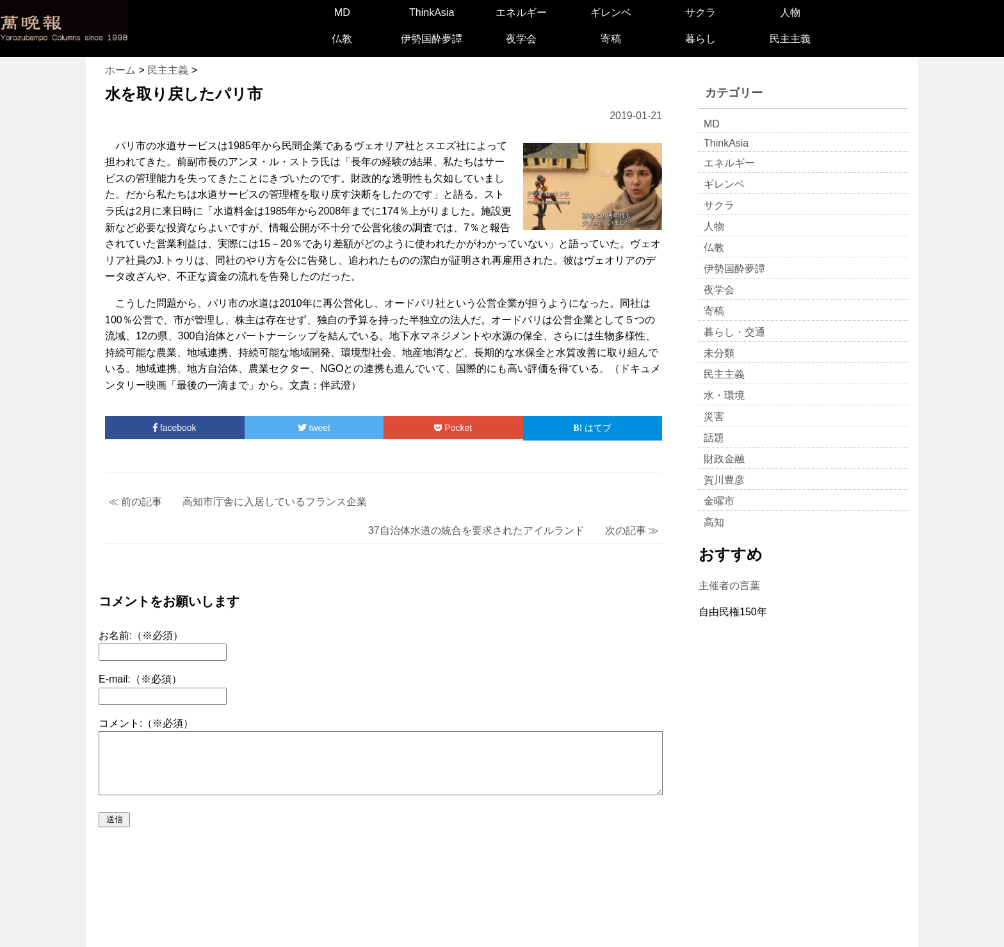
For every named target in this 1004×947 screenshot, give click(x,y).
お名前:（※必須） (141, 635)
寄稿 (611, 38)
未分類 (719, 353)
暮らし (700, 38)
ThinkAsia (431, 12)
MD (342, 12)
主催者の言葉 (729, 585)
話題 (714, 437)
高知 (714, 522)
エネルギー (521, 12)
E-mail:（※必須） (140, 679)
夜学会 (521, 38)
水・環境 (724, 395)
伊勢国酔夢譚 (431, 38)
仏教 (342, 38)
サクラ (700, 12)
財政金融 (724, 458)
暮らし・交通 (734, 332)
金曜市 (719, 501)
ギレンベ (610, 12)
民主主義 (790, 38)
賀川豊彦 (724, 479)
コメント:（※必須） (146, 723)
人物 (790, 12)
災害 (714, 416)
